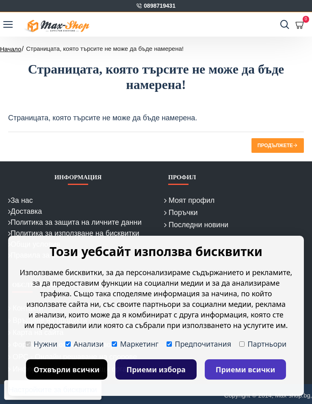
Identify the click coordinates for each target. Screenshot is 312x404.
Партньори (262, 344)
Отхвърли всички (67, 369)
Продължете (275, 145)
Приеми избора (156, 369)
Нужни (41, 344)
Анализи (84, 344)
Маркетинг (135, 344)
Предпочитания (199, 344)
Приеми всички (245, 369)
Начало (10, 49)
